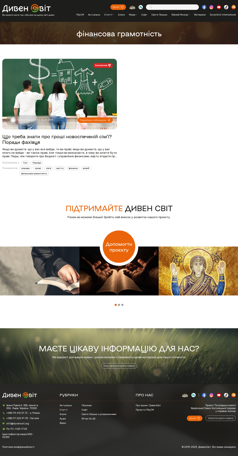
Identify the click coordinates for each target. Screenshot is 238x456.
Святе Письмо (159, 14)
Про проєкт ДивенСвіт (148, 405)
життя (59, 168)
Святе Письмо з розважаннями (99, 414)
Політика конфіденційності (18, 447)
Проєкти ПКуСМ (145, 409)
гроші (38, 168)
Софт (144, 14)
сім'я (48, 168)
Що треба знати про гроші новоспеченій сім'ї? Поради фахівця (57, 139)
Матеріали (200, 14)
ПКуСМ (80, 14)
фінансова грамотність (34, 173)
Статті (109, 14)
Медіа (133, 14)
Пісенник (87, 405)
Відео (63, 423)
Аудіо (63, 418)
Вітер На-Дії (88, 418)
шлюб (86, 168)
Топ (25, 162)
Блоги (121, 14)
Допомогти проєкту (119, 246)
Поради (37, 162)
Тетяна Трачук (25, 119)
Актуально (94, 14)
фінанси (73, 168)
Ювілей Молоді (180, 14)
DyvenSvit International (223, 14)
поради (25, 168)
